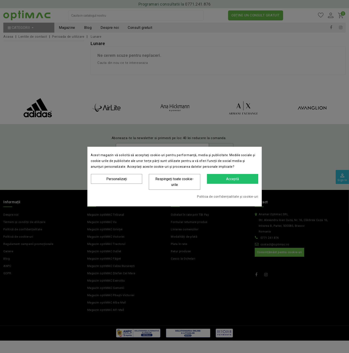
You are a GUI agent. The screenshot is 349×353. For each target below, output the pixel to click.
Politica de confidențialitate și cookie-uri (227, 196)
